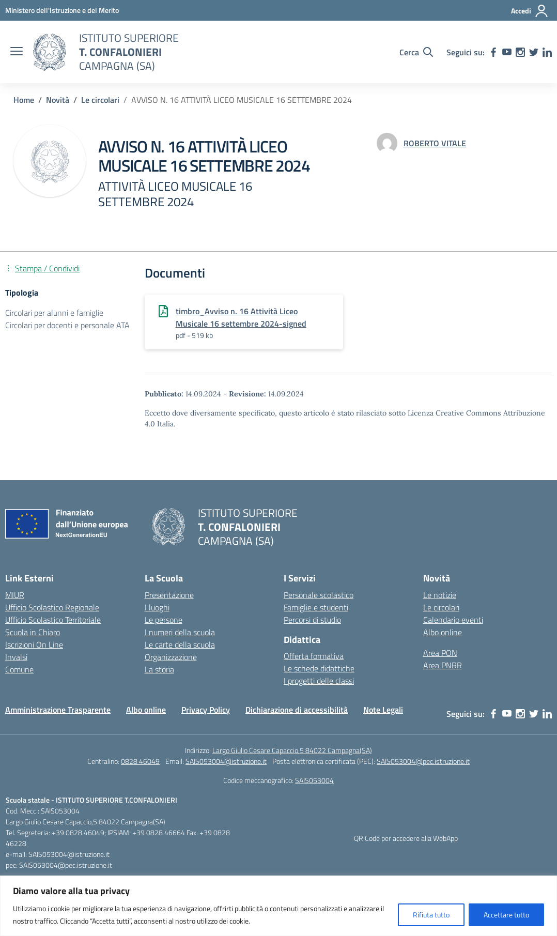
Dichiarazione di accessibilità (296, 709)
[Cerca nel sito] (416, 52)
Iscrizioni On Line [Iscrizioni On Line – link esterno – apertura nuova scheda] (34, 644)
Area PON (440, 653)
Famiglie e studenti (316, 607)
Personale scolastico (318, 595)
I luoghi (157, 607)
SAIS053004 (314, 780)
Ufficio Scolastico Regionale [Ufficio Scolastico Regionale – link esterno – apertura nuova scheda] (52, 607)
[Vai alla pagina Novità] (57, 100)
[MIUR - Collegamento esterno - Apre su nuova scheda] (62, 10)
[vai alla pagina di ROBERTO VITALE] (435, 143)
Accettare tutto (506, 914)
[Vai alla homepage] (49, 52)
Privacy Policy (205, 709)
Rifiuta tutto (431, 914)
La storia (159, 669)
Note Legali (383, 709)
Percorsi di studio (312, 619)
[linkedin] (547, 52)
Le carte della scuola (180, 644)
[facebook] (493, 52)
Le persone (163, 619)
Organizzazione (171, 657)
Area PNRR (442, 665)
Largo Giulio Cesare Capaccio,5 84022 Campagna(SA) (292, 750)
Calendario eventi (453, 619)
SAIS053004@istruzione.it (226, 761)
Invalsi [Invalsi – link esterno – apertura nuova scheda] (16, 657)
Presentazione (169, 595)
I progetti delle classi (319, 680)
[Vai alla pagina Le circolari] (100, 100)
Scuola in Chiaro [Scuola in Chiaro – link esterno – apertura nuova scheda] (32, 632)
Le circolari (441, 607)
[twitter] (533, 52)
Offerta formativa (314, 656)
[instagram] (520, 52)
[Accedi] (530, 11)
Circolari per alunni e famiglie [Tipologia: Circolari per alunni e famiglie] (54, 312)
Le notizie (439, 595)
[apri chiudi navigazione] (16, 52)
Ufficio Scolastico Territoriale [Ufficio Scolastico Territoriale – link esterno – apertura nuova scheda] (53, 619)
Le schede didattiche (319, 668)
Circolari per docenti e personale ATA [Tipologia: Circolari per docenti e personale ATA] (67, 325)
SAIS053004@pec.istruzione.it (423, 761)
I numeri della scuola (180, 632)
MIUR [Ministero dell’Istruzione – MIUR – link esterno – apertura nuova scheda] (14, 595)
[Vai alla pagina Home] (23, 100)
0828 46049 (140, 761)
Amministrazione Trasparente (58, 709)
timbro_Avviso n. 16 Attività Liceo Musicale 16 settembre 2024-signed (241, 317)
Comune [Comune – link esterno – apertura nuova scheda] (19, 669)
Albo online (442, 632)
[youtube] (507, 52)
